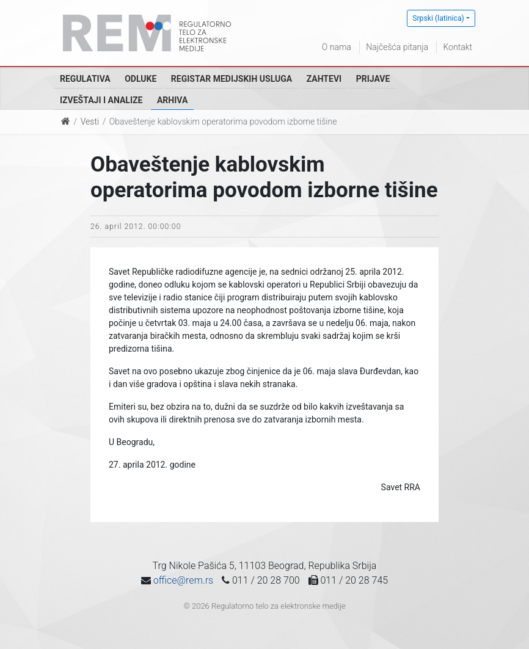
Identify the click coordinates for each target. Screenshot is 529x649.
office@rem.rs (183, 580)
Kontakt (457, 47)
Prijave (373, 79)
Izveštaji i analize (101, 100)
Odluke (140, 79)
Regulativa (85, 79)
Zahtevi (324, 79)
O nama (336, 47)
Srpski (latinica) (438, 18)
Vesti (90, 121)
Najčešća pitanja (397, 47)
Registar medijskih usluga (231, 79)
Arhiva (172, 100)
